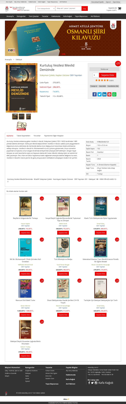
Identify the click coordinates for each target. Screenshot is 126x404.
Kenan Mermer (25, 306)
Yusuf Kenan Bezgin (63, 265)
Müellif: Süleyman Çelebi (43, 179)
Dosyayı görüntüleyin (22, 124)
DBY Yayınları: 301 (81, 179)
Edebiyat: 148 (93, 179)
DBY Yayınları (25, 226)
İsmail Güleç (100, 224)
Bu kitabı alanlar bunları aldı (17, 191)
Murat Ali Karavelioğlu (63, 306)
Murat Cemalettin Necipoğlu (100, 265)
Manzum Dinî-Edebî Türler (25, 300)
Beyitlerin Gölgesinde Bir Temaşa (25, 218)
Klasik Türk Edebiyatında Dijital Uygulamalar (100, 218)
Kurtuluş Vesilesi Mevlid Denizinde (20, 179)
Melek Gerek (63, 224)
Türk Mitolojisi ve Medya (63, 259)
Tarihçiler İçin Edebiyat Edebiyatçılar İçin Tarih (100, 300)
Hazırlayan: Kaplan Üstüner (63, 179)
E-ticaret (60, 399)
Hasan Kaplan (25, 224)
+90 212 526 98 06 (94, 374)
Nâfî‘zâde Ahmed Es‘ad (25, 265)
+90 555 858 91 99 (107, 374)
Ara (84, 9)
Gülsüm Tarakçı (25, 347)
